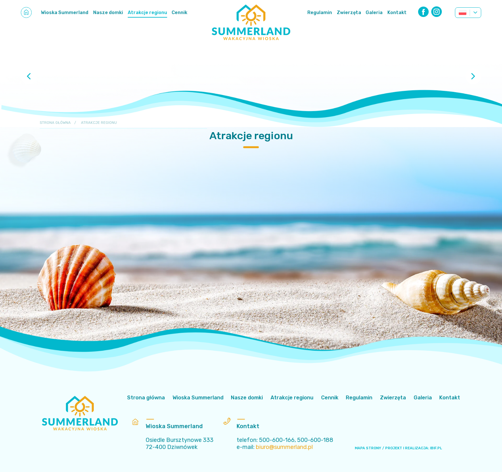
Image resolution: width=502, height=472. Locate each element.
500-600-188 (315, 439)
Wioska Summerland (64, 12)
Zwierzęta (349, 12)
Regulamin (319, 12)
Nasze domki (108, 12)
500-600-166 (277, 439)
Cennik (179, 12)
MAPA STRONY (368, 448)
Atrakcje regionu (147, 12)
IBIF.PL (436, 448)
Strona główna (55, 122)
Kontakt (397, 12)
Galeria (374, 12)
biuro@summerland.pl (284, 447)
